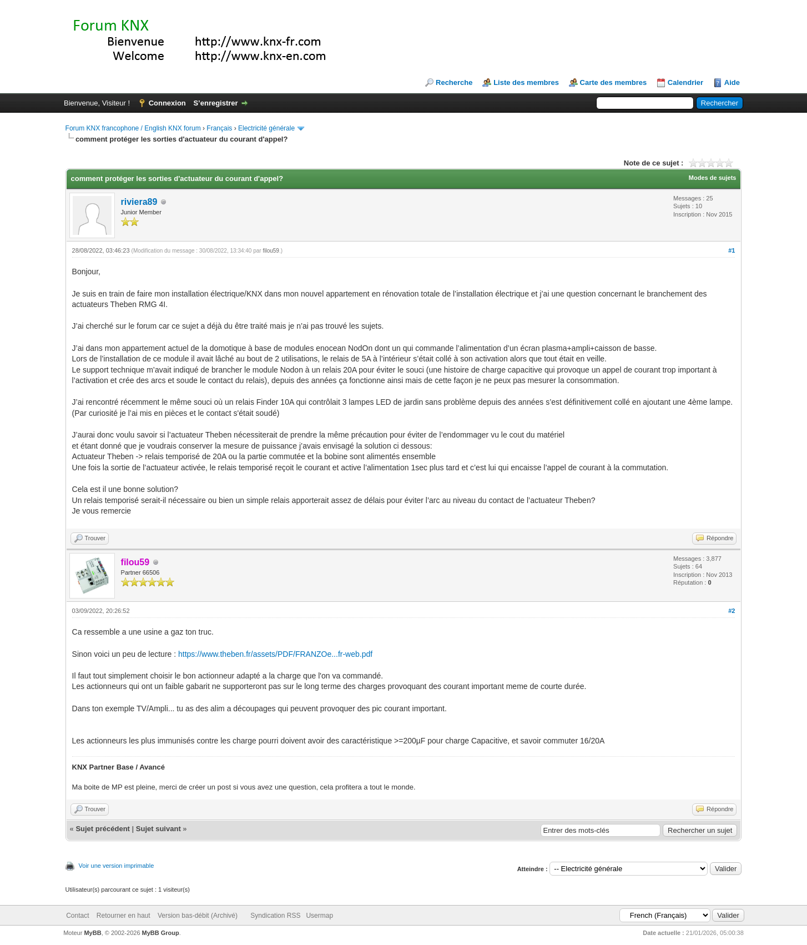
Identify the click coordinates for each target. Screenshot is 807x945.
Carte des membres (613, 82)
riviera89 (139, 202)
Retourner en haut (123, 915)
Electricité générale (266, 128)
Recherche (454, 82)
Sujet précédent (102, 829)
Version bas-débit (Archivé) (198, 915)
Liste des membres (526, 82)
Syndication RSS (275, 915)
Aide (732, 82)
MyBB (92, 932)
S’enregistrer (215, 103)
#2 (731, 610)
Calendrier (685, 82)
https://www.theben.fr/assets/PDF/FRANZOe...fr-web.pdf (275, 654)
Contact (77, 915)
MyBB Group (160, 932)
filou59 (271, 251)
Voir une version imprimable (116, 865)
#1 (731, 250)
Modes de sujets (713, 177)
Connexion (167, 103)
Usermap (319, 915)
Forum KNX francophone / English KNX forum (133, 128)
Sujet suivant (158, 829)
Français (219, 128)
